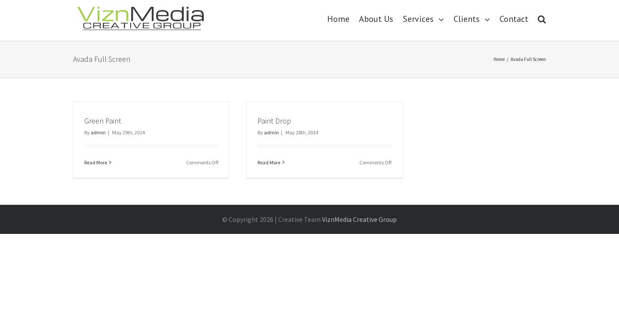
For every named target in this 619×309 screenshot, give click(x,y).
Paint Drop (274, 121)
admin (98, 132)
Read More (95, 162)
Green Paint (102, 121)
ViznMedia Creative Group (359, 219)
